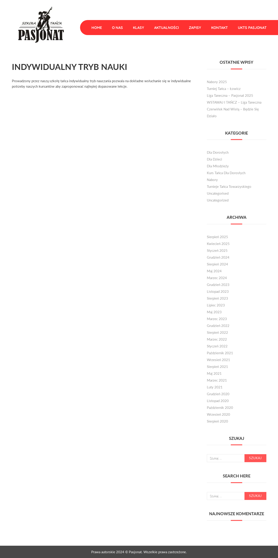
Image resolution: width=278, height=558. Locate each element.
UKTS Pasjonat (252, 27)
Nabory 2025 (217, 82)
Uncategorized (218, 200)
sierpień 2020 (217, 421)
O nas (117, 27)
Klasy (138, 27)
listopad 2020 (218, 401)
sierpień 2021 (217, 366)
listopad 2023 (218, 291)
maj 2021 (214, 373)
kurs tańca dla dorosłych (226, 173)
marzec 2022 (217, 339)
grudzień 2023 (218, 285)
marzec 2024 (217, 278)
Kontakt (219, 27)
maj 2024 (214, 271)
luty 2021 (215, 387)
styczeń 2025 (217, 250)
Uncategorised (218, 193)
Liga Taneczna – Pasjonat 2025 (230, 95)
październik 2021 (220, 353)
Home (96, 27)
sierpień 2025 (217, 237)
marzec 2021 (217, 380)
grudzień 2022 (218, 326)
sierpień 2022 (217, 332)
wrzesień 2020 (218, 414)
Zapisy (195, 27)
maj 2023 (214, 312)
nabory (212, 180)
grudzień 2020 (218, 394)
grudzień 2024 (218, 257)
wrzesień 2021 (218, 360)
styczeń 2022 (217, 346)
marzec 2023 (217, 319)
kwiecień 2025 (218, 244)
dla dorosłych (218, 152)
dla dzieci (214, 159)
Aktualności (166, 27)
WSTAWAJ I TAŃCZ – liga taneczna (234, 102)
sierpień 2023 (217, 298)
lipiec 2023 (216, 305)
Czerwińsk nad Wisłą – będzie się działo (233, 112)
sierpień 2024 (217, 264)
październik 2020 (220, 407)
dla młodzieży (218, 166)
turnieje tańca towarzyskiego (229, 186)
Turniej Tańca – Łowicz (224, 89)
